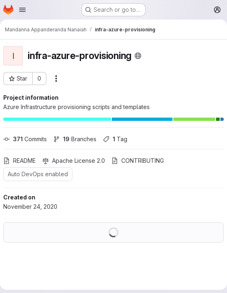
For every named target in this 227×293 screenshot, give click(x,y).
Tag (115, 139)
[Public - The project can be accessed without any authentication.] (138, 55)
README (19, 160)
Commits (25, 139)
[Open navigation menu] (22, 9)
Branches (74, 139)
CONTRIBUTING (137, 160)
